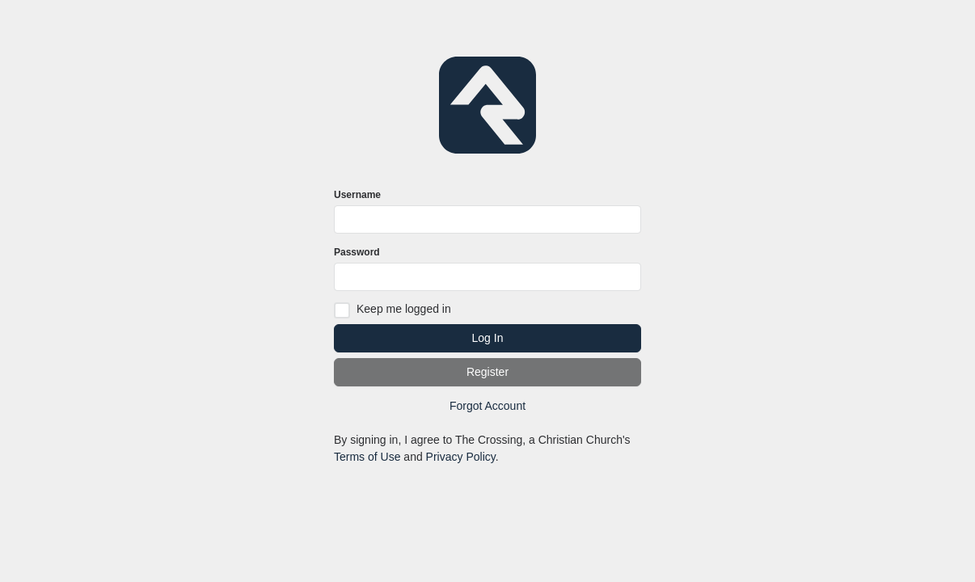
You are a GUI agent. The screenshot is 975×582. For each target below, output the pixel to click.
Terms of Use (367, 456)
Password (357, 252)
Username (357, 194)
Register (487, 371)
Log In (488, 337)
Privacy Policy (461, 456)
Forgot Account (487, 405)
